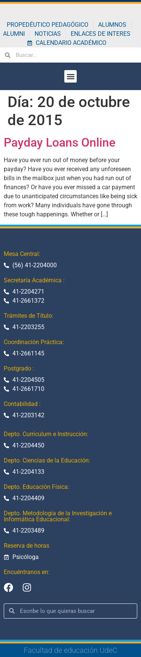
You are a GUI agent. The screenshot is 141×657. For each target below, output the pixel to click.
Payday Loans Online (59, 142)
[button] (70, 76)
